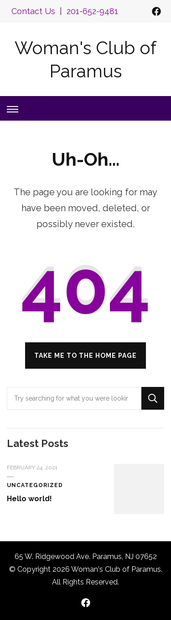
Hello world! (29, 498)
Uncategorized (35, 485)
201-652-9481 (92, 11)
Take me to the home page (85, 355)
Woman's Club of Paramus (116, 569)
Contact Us (33, 11)
